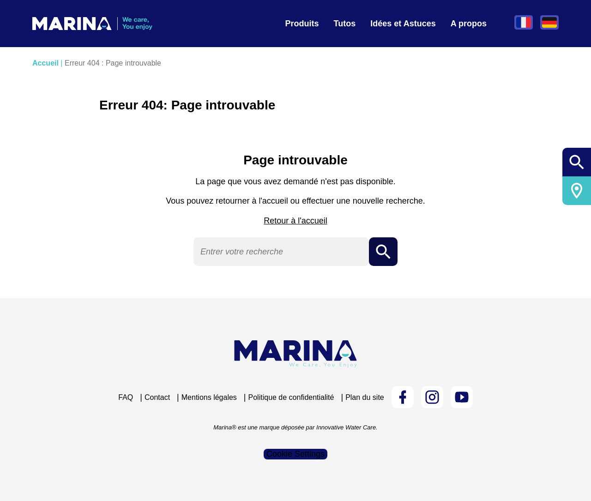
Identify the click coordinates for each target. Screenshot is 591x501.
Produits (302, 23)
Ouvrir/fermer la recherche (576, 162)
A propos (469, 23)
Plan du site (364, 397)
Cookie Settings (295, 454)
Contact (157, 397)
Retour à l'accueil (295, 220)
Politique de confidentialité (291, 397)
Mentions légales (209, 397)
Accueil (45, 63)
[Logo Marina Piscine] (295, 354)
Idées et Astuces (402, 23)
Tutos (345, 23)
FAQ (125, 397)
